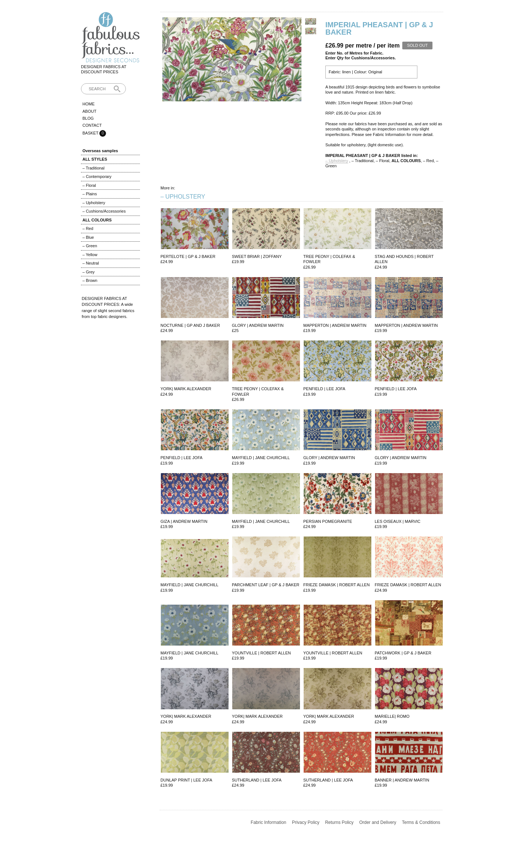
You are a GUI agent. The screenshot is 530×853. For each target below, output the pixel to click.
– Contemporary (97, 176)
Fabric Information (268, 822)
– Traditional (93, 168)
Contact (92, 125)
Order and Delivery (377, 822)
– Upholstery (93, 202)
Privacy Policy (305, 822)
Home (88, 104)
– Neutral (90, 263)
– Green (89, 246)
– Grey (88, 272)
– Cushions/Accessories (104, 211)
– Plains (89, 194)
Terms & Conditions (421, 822)
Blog (88, 118)
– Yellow (89, 254)
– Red (87, 228)
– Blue (88, 237)
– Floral (89, 185)
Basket (90, 133)
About (89, 111)
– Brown (89, 280)
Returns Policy (339, 822)
